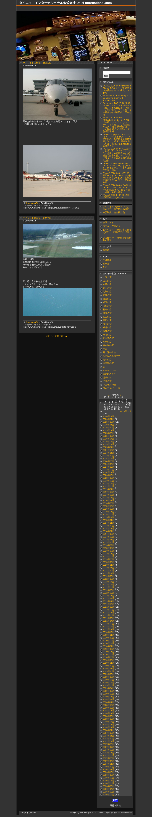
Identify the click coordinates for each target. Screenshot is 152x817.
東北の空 (107, 335)
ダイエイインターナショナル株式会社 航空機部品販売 (117, 207)
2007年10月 (108, 738)
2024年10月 (108, 455)
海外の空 (107, 331)
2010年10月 (108, 638)
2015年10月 (108, 506)
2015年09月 (108, 509)
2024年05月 (108, 464)
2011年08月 (108, 609)
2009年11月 (108, 668)
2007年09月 (108, 741)
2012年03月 (108, 590)
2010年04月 (108, 654)
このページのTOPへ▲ (57, 336)
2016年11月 (108, 500)
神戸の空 (107, 284)
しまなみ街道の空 (111, 356)
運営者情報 (115, 805)
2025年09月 (108, 430)
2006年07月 (108, 780)
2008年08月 (108, 710)
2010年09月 (108, 640)
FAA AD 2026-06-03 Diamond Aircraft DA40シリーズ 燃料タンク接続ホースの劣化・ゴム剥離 (117, 89)
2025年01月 (108, 447)
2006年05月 (108, 786)
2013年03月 (108, 559)
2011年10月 (108, 604)
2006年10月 (108, 772)
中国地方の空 (109, 385)
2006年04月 (108, 789)
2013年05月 (108, 553)
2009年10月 (108, 671)
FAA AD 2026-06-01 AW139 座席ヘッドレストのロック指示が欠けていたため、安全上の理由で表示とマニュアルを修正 (117, 178)
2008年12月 (108, 699)
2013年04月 (108, 556)
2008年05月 (108, 719)
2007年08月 (108, 744)
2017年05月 (108, 497)
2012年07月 (108, 579)
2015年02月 (108, 517)
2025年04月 (108, 439)
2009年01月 (108, 696)
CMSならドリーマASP (28, 813)
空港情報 (108, 260)
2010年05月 (108, 651)
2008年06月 (108, 716)
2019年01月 (108, 489)
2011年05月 (108, 618)
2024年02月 (108, 470)
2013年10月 (108, 542)
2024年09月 (108, 458)
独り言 (106, 264)
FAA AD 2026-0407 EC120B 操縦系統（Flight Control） (116, 196)
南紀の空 (107, 320)
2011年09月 (108, 607)
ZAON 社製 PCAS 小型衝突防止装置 (117, 239)
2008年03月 (108, 724)
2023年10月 (108, 475)
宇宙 (105, 349)
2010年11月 (108, 635)
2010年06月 (108, 649)
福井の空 (107, 327)
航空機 (106, 250)
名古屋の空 (108, 345)
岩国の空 (107, 302)
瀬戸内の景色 (109, 374)
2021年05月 (108, 486)
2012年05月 (108, 584)
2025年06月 (108, 436)
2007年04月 (108, 755)
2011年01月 (108, 629)
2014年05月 (108, 534)
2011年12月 (108, 598)
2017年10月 (108, 492)
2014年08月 (108, 528)
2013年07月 (108, 551)
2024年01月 (108, 472)
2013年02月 (108, 562)
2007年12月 (108, 733)
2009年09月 (108, 674)
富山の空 (107, 317)
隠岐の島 (107, 377)
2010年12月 (108, 632)
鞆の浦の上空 (109, 352)
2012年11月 (108, 568)
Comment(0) (32, 203)
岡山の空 (107, 288)
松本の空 (107, 324)
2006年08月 (108, 778)
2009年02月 (108, 694)
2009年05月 (108, 685)
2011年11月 (108, 601)
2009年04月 (108, 688)
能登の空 (107, 313)
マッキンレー (109, 370)
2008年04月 (108, 722)
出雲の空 (107, 299)
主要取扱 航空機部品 (114, 212)
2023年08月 (108, 481)
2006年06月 (108, 783)
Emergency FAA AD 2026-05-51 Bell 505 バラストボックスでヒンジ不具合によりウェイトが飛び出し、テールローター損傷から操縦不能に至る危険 (117, 109)
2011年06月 (108, 615)
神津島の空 (108, 363)
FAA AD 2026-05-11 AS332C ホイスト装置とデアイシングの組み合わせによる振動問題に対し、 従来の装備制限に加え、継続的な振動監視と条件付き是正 (117, 140)
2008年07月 (108, 713)
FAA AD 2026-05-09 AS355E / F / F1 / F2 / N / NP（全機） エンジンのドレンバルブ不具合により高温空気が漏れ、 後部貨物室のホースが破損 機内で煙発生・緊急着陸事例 (117, 124)
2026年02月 (108, 416)
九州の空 (107, 291)
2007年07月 (108, 747)
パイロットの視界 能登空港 (37, 218)
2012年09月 (108, 573)
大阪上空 (107, 277)
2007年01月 (108, 764)
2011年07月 (108, 612)
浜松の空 (107, 306)
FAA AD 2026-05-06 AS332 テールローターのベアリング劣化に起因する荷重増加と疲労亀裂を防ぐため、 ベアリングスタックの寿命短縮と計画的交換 (117, 155)
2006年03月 (108, 792)
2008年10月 (108, 705)
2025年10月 (108, 427)
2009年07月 (108, 680)
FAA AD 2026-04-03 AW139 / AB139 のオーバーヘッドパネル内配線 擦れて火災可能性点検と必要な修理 (117, 188)
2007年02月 (108, 761)
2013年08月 (108, 548)
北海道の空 (108, 338)
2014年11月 (108, 523)
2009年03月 (108, 691)
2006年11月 (108, 769)
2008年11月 (108, 702)
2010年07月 (108, 646)
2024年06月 (108, 461)
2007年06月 (108, 750)
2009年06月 (108, 682)
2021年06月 (108, 483)
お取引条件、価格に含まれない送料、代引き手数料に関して (117, 232)
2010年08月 (108, 643)
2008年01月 (108, 730)
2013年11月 (108, 539)
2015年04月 (108, 514)
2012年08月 (108, 576)
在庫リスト (108, 222)
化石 (105, 267)
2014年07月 (108, 531)
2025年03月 (108, 441)
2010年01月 (108, 663)
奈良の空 (107, 295)
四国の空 (107, 281)
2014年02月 (108, 537)
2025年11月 (108, 425)
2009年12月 (108, 666)
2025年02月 (108, 444)
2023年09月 (108, 478)
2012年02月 (108, 593)
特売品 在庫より (111, 226)
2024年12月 (108, 450)
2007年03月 (108, 758)
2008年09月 (108, 708)
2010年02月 (108, 660)
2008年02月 (108, 727)
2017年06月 (108, 495)
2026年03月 (125, 411)
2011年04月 (108, 621)
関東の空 (107, 342)
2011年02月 (108, 626)
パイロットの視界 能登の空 (37, 62)
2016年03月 (108, 503)
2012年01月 (108, 595)
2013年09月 (108, 545)
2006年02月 (108, 794)
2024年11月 (108, 453)
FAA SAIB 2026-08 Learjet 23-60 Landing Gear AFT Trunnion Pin (117, 97)
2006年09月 (108, 775)
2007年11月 (108, 736)
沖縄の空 (107, 381)
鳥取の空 (107, 359)
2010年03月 (108, 657)
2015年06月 (108, 511)
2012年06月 (108, 582)
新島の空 (107, 309)
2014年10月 (108, 526)
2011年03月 (108, 624)
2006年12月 (108, 766)
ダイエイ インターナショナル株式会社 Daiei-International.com (65, 3)
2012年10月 (108, 570)
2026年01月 (108, 419)
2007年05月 (108, 752)
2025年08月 (108, 433)
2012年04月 (108, 587)
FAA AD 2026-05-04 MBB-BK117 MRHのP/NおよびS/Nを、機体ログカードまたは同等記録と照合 (117, 167)
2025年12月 (108, 422)
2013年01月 (108, 565)
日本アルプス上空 (111, 388)
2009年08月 (108, 677)
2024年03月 (108, 467)
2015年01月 (108, 520)
